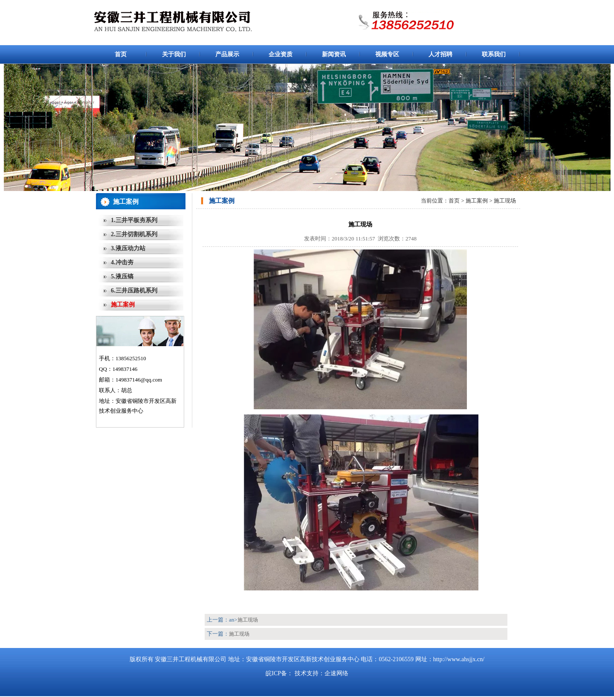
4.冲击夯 (122, 262)
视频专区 (387, 54)
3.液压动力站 (128, 248)
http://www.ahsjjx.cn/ (458, 659)
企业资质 (281, 54)
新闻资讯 (334, 54)
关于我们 (174, 54)
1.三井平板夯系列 (134, 220)
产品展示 (227, 54)
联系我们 (494, 54)
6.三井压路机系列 (134, 290)
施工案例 (123, 304)
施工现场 (247, 620)
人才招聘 (440, 54)
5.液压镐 (122, 276)
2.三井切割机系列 (134, 234)
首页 (121, 54)
